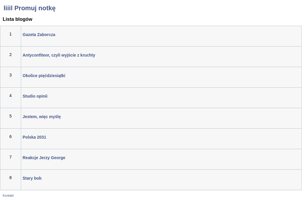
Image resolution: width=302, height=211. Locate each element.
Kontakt (8, 195)
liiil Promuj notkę (27, 8)
